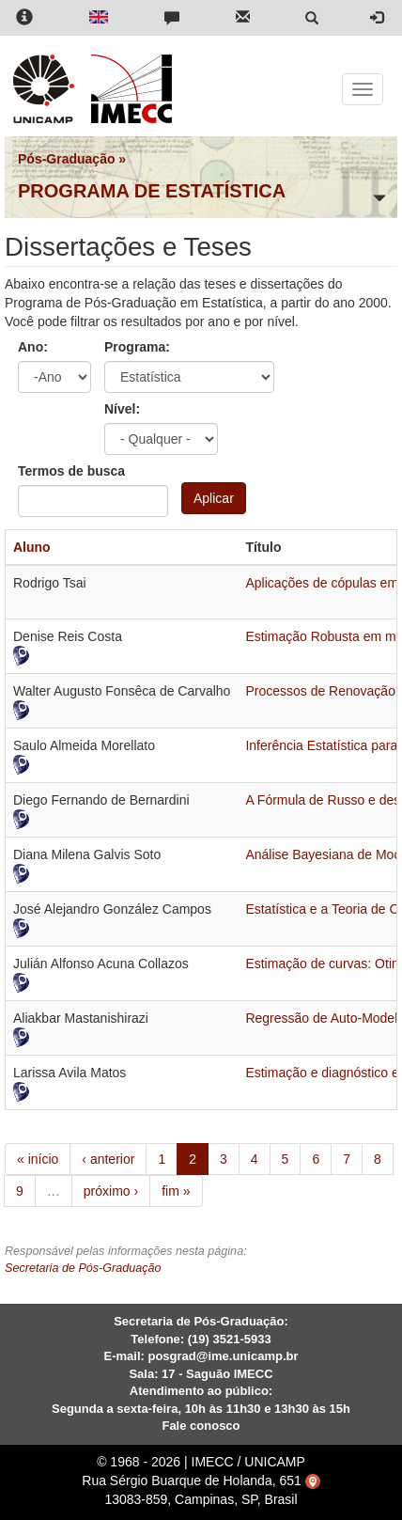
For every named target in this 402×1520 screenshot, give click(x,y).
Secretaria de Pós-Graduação (83, 1268)
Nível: (122, 408)
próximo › (111, 1191)
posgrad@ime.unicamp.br (222, 1356)
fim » (176, 1191)
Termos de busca (71, 470)
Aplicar (213, 498)
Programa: (137, 346)
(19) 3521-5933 (229, 1339)
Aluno (32, 547)
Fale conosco (201, 1425)
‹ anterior (108, 1159)
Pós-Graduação (66, 158)
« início (37, 1159)
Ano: (33, 346)
